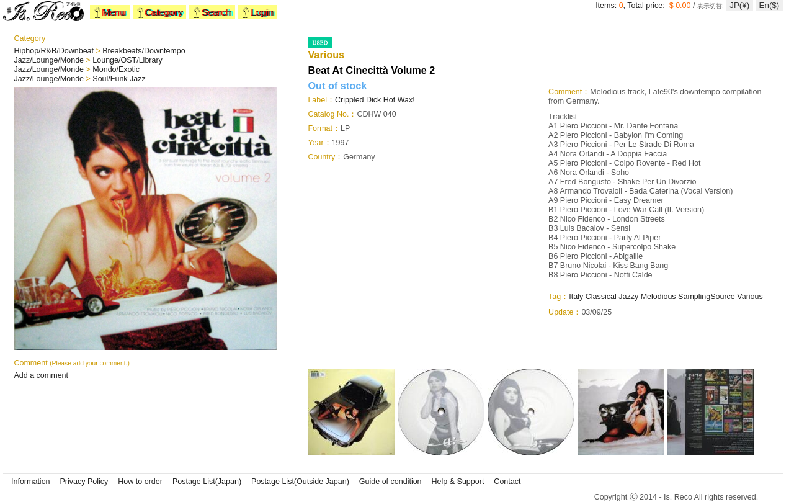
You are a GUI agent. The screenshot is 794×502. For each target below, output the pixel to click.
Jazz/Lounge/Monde (50, 60)
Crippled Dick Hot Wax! (375, 100)
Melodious (658, 296)
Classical (601, 296)
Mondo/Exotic (116, 69)
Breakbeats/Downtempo (143, 51)
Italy (576, 296)
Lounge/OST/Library (127, 60)
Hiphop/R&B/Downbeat (55, 51)
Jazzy (628, 296)
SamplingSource (706, 296)
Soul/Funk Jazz (118, 78)
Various (749, 296)
